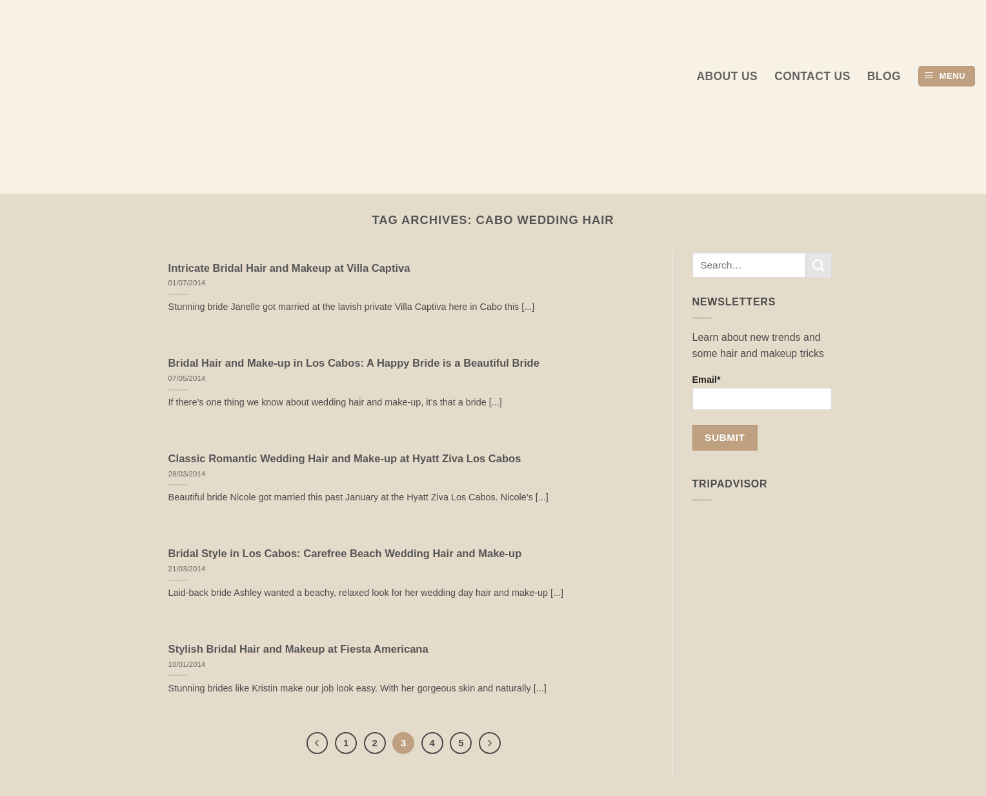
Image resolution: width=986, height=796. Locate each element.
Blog (884, 76)
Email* (762, 392)
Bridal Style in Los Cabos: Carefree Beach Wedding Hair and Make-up (345, 553)
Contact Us (812, 76)
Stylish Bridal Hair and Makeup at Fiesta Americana (298, 649)
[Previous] (317, 743)
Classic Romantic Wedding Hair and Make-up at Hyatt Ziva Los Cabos (344, 459)
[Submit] (819, 265)
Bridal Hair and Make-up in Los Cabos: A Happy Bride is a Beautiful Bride (353, 363)
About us (727, 76)
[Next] (490, 743)
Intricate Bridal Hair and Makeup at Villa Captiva (289, 268)
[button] (946, 76)
